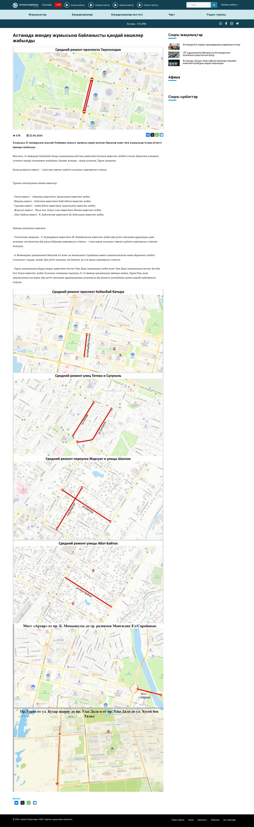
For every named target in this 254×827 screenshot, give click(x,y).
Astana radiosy (229, 5)
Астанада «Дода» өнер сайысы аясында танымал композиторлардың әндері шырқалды (209, 62)
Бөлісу (16, 798)
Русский (46, 4)
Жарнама (215, 820)
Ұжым (191, 820)
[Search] (198, 5)
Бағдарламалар (82, 14)
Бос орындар (230, 820)
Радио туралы (216, 14)
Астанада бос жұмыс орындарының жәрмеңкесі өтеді (211, 44)
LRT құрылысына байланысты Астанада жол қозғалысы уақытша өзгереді (207, 54)
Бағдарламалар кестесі (127, 14)
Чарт (171, 14)
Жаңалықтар (37, 14)
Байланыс (202, 820)
